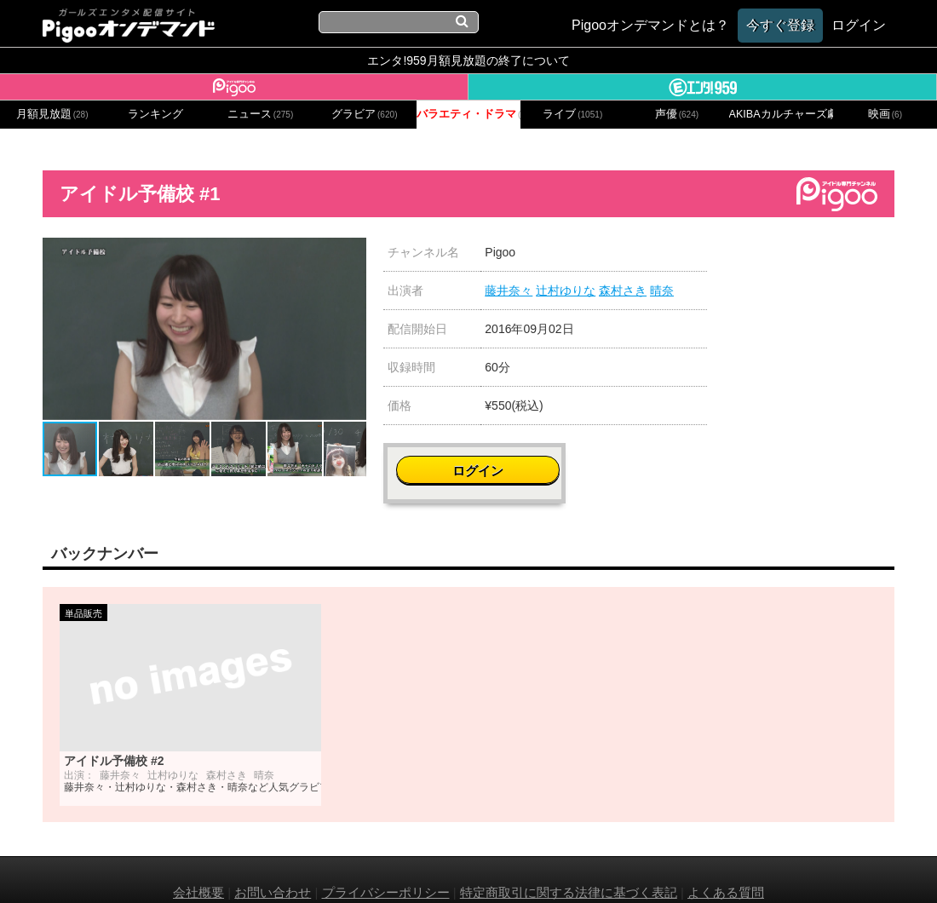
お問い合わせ (272, 867)
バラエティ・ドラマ (468, 114)
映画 (885, 114)
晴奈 (662, 290)
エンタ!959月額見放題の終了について (468, 60)
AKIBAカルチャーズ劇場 (781, 114)
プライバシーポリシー (386, 867)
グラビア (364, 114)
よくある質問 (725, 867)
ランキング (155, 114)
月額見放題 (52, 114)
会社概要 (198, 867)
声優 (677, 114)
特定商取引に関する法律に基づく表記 (568, 867)
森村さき (623, 290)
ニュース (260, 114)
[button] (351, 253)
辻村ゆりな (565, 290)
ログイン (818, 261)
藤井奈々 (508, 290)
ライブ (572, 114)
